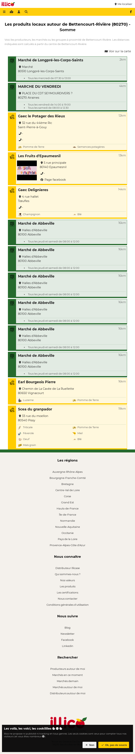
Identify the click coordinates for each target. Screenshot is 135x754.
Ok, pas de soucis (114, 745)
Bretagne (67, 484)
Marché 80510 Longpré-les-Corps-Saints (41, 69)
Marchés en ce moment (67, 674)
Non (89, 745)
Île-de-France (67, 514)
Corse (67, 496)
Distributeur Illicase (67, 568)
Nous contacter (67, 598)
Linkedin (67, 645)
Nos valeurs (67, 580)
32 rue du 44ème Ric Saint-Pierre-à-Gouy (35, 125)
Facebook (67, 639)
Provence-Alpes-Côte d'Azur (67, 545)
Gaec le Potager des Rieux (41, 116)
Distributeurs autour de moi (67, 693)
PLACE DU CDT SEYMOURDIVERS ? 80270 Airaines (45, 95)
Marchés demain (67, 681)
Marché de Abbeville (36, 223)
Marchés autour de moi (67, 687)
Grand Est (67, 502)
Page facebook (53, 179)
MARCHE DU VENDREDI (39, 86)
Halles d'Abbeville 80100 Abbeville (32, 232)
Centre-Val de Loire (67, 490)
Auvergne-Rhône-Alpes (67, 471)
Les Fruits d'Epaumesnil (39, 156)
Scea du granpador (35, 409)
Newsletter (67, 633)
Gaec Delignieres (33, 190)
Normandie (67, 520)
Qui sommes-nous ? (67, 574)
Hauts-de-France (68, 508)
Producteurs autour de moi (67, 668)
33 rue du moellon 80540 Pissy (33, 418)
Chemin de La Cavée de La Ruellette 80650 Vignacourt (46, 391)
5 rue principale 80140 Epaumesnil (53, 165)
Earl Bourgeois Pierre (37, 382)
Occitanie (68, 532)
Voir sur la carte (117, 51)
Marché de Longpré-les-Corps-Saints (50, 60)
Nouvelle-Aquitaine (67, 526)
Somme (68, 29)
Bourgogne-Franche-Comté (67, 477)
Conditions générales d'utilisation (68, 604)
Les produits (67, 586)
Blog (67, 627)
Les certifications (67, 592)
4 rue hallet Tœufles (28, 199)
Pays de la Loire (67, 539)
